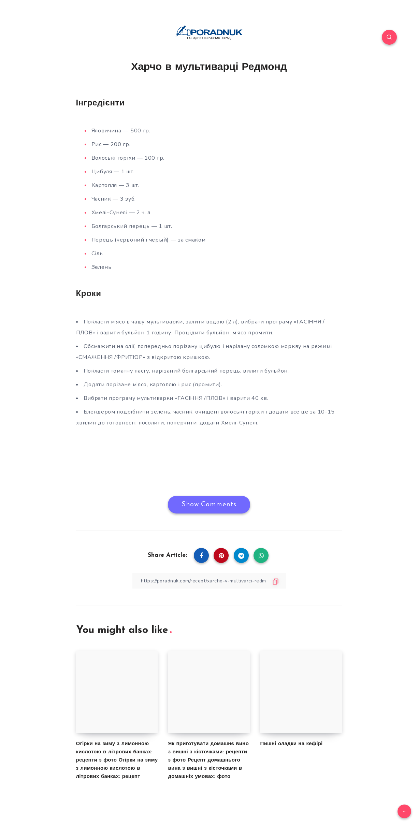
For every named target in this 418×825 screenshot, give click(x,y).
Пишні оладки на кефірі (291, 744)
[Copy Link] (209, 581)
